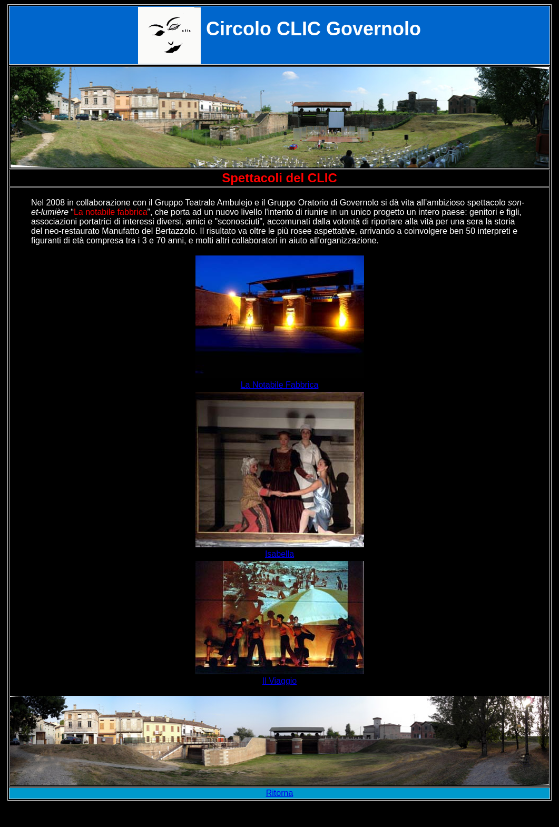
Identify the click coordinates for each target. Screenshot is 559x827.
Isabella (279, 553)
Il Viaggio (279, 680)
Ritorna (279, 793)
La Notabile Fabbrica (280, 384)
